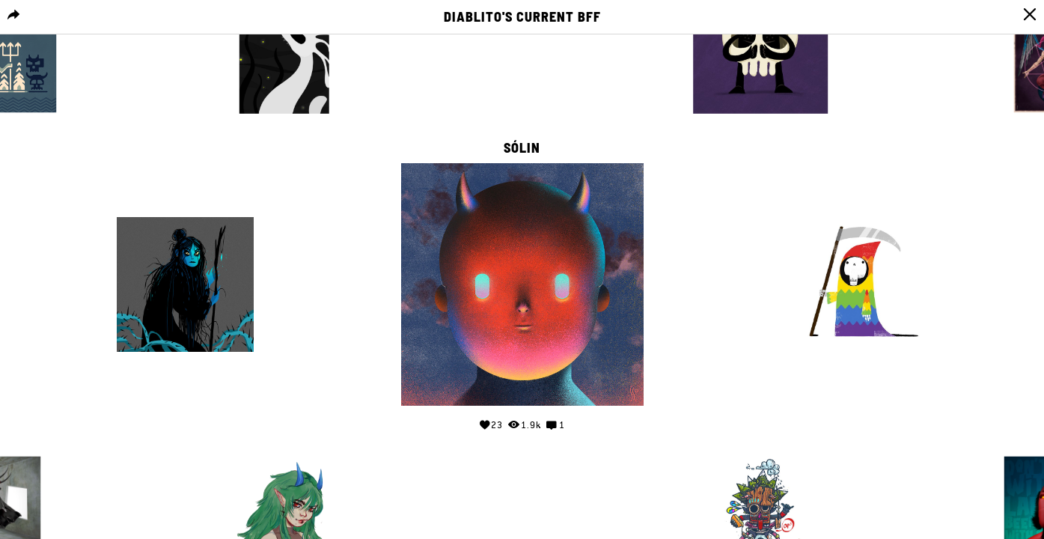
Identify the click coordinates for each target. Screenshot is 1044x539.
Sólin (522, 148)
